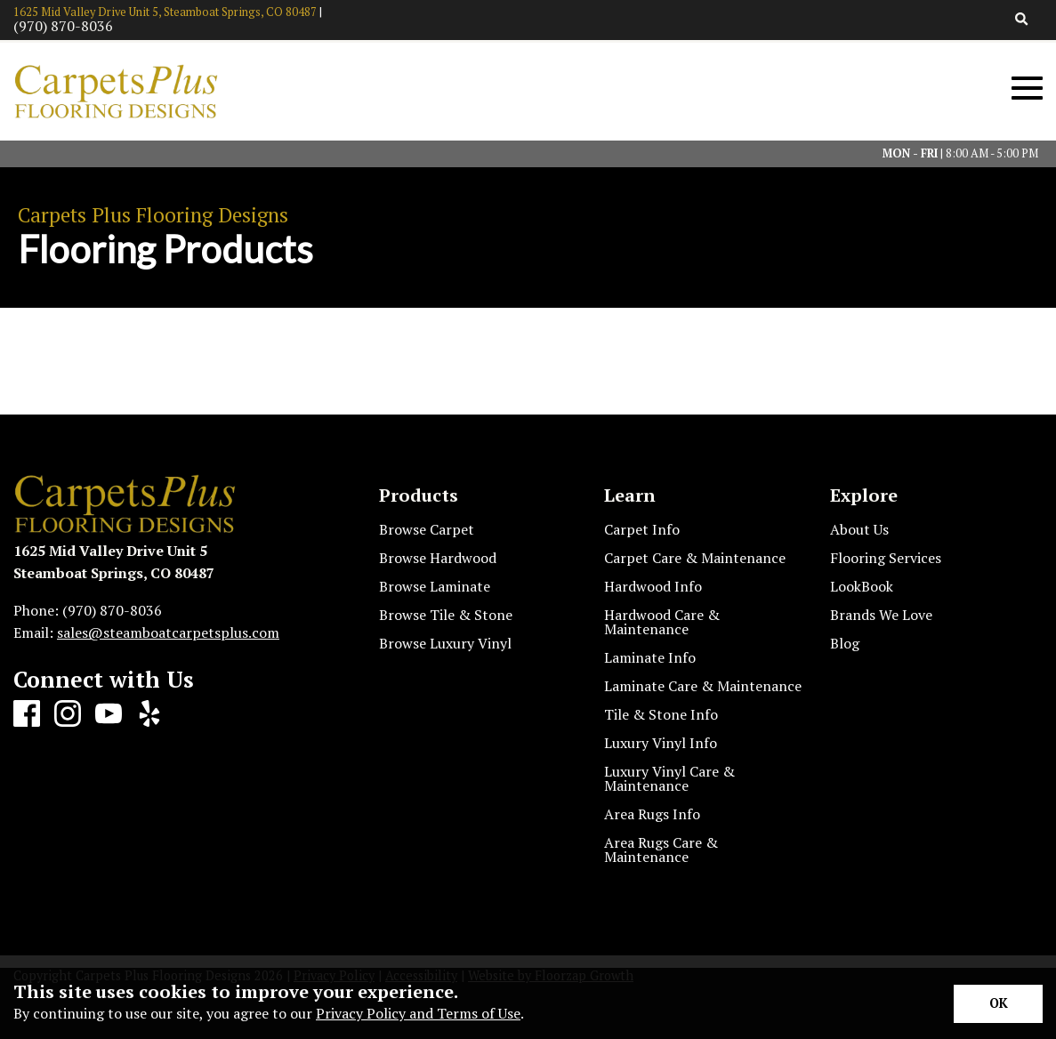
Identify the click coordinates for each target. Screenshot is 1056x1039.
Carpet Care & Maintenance (695, 558)
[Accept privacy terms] (998, 1004)
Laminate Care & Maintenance (703, 686)
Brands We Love (881, 615)
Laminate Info (650, 657)
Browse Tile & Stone (445, 615)
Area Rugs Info (652, 814)
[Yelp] (149, 714)
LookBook (861, 586)
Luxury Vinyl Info (660, 743)
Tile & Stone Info (661, 714)
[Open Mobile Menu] (1027, 89)
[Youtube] (108, 714)
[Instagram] (67, 714)
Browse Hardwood (437, 558)
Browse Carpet (426, 529)
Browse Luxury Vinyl (445, 643)
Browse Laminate (434, 586)
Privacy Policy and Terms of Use (418, 1013)
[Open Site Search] (1022, 20)
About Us (859, 529)
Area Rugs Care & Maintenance (661, 849)
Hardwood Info (653, 586)
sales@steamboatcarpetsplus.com (168, 632)
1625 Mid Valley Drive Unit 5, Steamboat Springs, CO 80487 (165, 12)
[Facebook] (26, 714)
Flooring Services (885, 558)
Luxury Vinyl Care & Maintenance (669, 778)
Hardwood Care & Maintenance (662, 622)
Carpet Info (642, 529)
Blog (844, 643)
